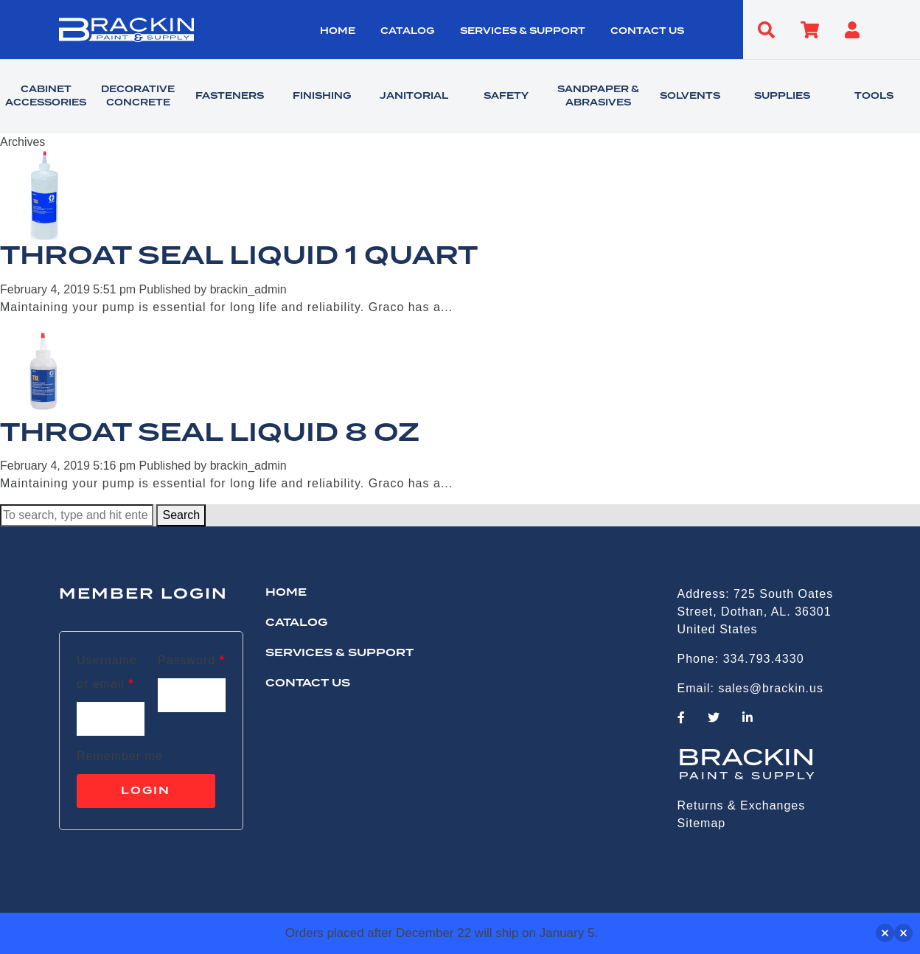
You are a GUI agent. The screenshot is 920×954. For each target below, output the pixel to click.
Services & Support (522, 31)
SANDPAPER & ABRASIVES (598, 96)
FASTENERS (229, 96)
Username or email (107, 672)
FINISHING (322, 96)
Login (145, 791)
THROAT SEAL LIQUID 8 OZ (209, 433)
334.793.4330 (763, 658)
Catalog (407, 31)
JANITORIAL (414, 96)
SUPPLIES (782, 96)
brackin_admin (248, 289)
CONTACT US (647, 31)
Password (191, 660)
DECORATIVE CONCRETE (138, 96)
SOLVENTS (690, 96)
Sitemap (701, 823)
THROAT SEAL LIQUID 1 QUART (239, 256)
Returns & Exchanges (741, 805)
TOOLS (873, 96)
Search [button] (181, 515)
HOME (337, 31)
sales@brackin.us (770, 688)
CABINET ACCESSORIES (45, 96)
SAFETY (506, 96)
